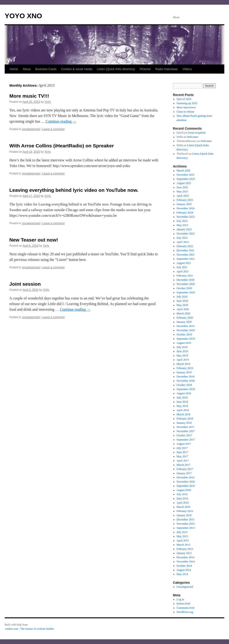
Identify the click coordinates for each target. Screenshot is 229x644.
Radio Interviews (166, 69)
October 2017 (184, 435)
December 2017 (185, 427)
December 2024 (185, 208)
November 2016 (186, 481)
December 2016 (185, 477)
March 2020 (183, 313)
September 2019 (186, 338)
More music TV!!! (29, 96)
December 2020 (185, 279)
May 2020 (182, 305)
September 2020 (186, 292)
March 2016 (183, 507)
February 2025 (185, 200)
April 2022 (183, 242)
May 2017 (182, 456)
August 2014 (184, 570)
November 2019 (186, 330)
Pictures (145, 69)
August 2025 (184, 183)
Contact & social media (76, 69)
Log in (180, 599)
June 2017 (182, 452)
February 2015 (185, 549)
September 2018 (186, 389)
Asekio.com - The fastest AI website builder (29, 628)
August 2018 (184, 393)
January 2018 (184, 422)
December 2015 (185, 519)
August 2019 (184, 343)
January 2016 (184, 515)
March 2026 (183, 170)
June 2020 (182, 300)
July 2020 (182, 296)
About (27, 69)
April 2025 (183, 195)
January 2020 (184, 322)
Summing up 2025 (187, 103)
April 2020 (183, 309)
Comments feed (185, 607)
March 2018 (183, 414)
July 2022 (182, 237)
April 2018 (183, 410)
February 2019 (185, 368)
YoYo (47, 101)
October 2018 (184, 385)
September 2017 (186, 439)
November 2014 (186, 561)
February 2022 (185, 246)
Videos (187, 69)
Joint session (25, 284)
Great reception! (197, 132)
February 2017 (185, 469)
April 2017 (183, 460)
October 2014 (184, 565)
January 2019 (184, 372)
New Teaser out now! (33, 239)
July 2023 (182, 221)
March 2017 (183, 464)
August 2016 (184, 490)
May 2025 (182, 191)
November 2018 (186, 380)
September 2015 (186, 528)
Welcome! (192, 137)
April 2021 (183, 271)
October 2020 (184, 288)
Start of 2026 (184, 99)
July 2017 (182, 448)
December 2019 (185, 326)
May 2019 (182, 355)
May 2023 (182, 225)
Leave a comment (53, 129)
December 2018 (185, 376)
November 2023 (186, 216)
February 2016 (185, 511)
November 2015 (186, 523)
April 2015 (183, 540)
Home (14, 69)
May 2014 (182, 574)
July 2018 (182, 397)
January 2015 (184, 553)
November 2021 (186, 254)
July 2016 (182, 494)
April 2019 (183, 359)
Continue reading (61, 121)
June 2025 (182, 187)
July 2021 (182, 267)
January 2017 (184, 473)
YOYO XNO (23, 16)
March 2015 (183, 544)
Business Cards (46, 69)
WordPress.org (185, 612)
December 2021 (185, 250)
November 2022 (186, 233)
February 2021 (185, 275)
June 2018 (182, 401)
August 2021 (184, 263)
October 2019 (184, 334)
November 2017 (186, 431)
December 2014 (185, 557)
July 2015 (182, 532)
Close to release (185, 111)
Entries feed (183, 603)
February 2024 (185, 212)
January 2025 (184, 204)
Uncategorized (31, 129)
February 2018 (185, 418)
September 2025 (186, 179)
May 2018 (182, 406)
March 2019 (183, 364)
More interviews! (186, 107)
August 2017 (184, 443)
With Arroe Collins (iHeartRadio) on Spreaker (61, 145)
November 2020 (186, 284)
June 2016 (182, 498)
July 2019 (182, 347)
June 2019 (182, 351)
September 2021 (186, 258)
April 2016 (183, 502)
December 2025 (185, 174)
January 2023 (184, 229)
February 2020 (185, 317)
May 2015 (182, 536)
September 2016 (186, 485)
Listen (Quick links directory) (116, 69)
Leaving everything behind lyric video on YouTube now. (73, 190)
